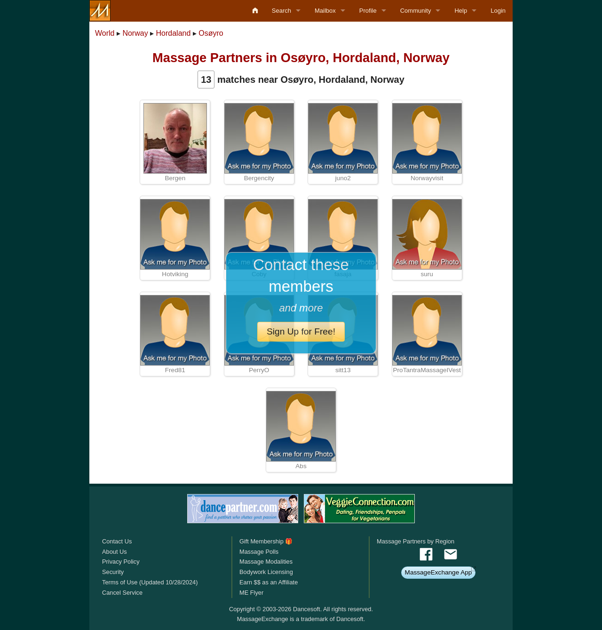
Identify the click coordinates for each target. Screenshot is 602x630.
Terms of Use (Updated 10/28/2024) (150, 582)
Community (415, 10)
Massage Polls (258, 551)
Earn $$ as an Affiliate (268, 582)
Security (113, 571)
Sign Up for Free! (301, 331)
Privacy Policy (121, 561)
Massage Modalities (266, 561)
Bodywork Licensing (266, 571)
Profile (368, 10)
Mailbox (325, 10)
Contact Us (117, 541)
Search (281, 10)
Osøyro (210, 33)
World (105, 33)
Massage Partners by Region (415, 541)
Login (498, 10)
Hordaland (173, 33)
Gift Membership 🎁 (266, 541)
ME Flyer (251, 592)
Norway (135, 33)
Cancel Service (122, 592)
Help (460, 10)
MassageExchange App (438, 572)
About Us (114, 551)
